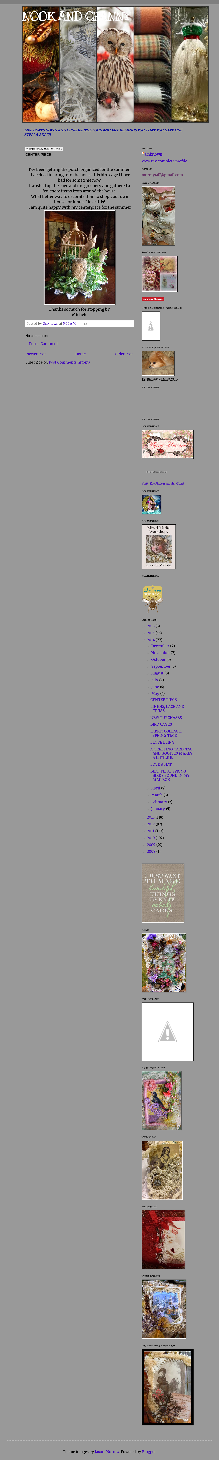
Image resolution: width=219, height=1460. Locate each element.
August (157, 673)
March (157, 795)
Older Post (124, 354)
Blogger (149, 1451)
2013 (151, 817)
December (160, 646)
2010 (151, 838)
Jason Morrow (107, 1451)
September (161, 666)
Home (80, 354)
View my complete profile (164, 161)
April (156, 788)
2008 (151, 851)
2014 (151, 640)
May (155, 693)
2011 (151, 831)
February (159, 802)
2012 (151, 824)
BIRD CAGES (161, 724)
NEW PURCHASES (166, 717)
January (158, 809)
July (155, 680)
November (161, 653)
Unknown (153, 154)
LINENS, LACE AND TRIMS (167, 708)
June (155, 687)
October (158, 659)
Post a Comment (43, 343)
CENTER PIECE (163, 699)
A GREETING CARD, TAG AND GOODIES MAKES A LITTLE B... (171, 753)
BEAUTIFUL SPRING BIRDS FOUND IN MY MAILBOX (170, 775)
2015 (151, 633)
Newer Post (36, 354)
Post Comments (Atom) (69, 362)
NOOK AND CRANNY (75, 16)
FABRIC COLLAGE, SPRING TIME (166, 733)
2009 (151, 845)
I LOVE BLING (162, 742)
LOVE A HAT (161, 764)
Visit (163, 483)
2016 (151, 626)
